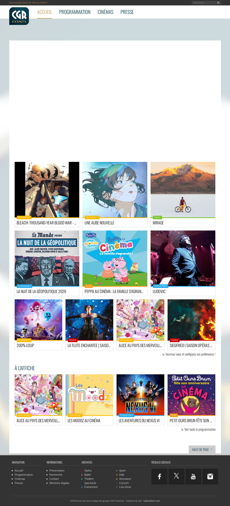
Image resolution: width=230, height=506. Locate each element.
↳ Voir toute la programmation (198, 429)
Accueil (44, 11)
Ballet (87, 474)
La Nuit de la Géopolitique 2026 (41, 291)
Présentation (56, 470)
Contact (54, 479)
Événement (24, 286)
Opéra (72, 340)
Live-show (125, 487)
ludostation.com (152, 500)
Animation (24, 217)
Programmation (74, 11)
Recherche (55, 474)
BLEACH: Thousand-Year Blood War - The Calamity (48, 222)
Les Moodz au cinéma (84, 420)
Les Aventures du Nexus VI (139, 420)
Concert (124, 483)
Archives (87, 462)
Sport (157, 217)
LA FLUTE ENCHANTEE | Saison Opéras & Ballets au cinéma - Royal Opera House (90, 345)
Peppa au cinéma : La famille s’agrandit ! (116, 291)
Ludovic (159, 291)
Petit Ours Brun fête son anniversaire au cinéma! (192, 420)
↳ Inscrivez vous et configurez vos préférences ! (189, 354)
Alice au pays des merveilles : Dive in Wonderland (141, 345)
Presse (127, 11)
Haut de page (202, 449)
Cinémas (105, 11)
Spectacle (90, 483)
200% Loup (25, 345)
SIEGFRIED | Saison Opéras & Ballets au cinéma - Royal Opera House (192, 345)
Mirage (158, 222)
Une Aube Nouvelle (99, 222)
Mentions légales (59, 483)
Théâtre (89, 479)
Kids (88, 286)
